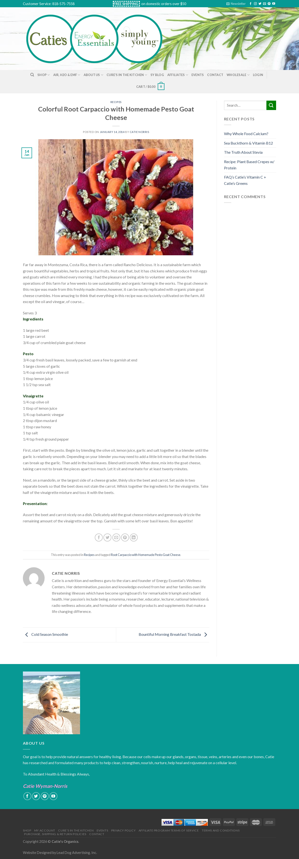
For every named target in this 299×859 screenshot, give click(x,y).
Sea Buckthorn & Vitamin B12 (248, 143)
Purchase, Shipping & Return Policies (55, 834)
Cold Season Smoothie (45, 634)
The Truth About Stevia (243, 152)
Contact (215, 75)
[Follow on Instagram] (255, 4)
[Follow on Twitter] (259, 4)
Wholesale (238, 75)
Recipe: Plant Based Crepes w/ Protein (249, 164)
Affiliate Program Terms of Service (169, 830)
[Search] (32, 74)
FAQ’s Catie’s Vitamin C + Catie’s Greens (245, 180)
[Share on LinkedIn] (134, 537)
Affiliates (177, 75)
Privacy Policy (123, 830)
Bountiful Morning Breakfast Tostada (174, 634)
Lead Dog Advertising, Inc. (77, 853)
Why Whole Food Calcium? (246, 133)
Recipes (116, 102)
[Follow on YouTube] (273, 4)
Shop (43, 75)
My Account (44, 830)
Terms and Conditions (220, 830)
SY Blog (157, 75)
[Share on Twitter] (107, 537)
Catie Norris (139, 131)
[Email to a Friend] (116, 537)
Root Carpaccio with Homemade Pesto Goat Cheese (145, 555)
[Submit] (271, 105)
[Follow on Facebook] (250, 4)
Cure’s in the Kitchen (127, 75)
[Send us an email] (264, 4)
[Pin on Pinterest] (125, 537)
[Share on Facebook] (99, 537)
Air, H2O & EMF (66, 75)
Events (197, 75)
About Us (93, 75)
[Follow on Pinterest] (269, 4)
